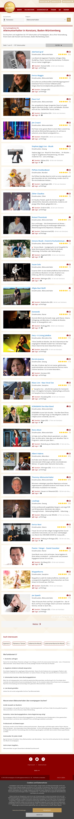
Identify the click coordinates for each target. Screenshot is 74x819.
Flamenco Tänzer (19, 643)
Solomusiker (29, 10)
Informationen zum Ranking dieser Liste (62, 617)
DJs (60, 10)
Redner (66, 10)
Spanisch (6, 643)
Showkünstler (42, 10)
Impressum (31, 765)
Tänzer (53, 10)
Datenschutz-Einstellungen (19, 810)
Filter (59, 45)
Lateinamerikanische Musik (54, 643)
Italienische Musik (35, 643)
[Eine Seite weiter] (37, 624)
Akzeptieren (47, 810)
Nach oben (61, 777)
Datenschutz (42, 765)
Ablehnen (39, 815)
